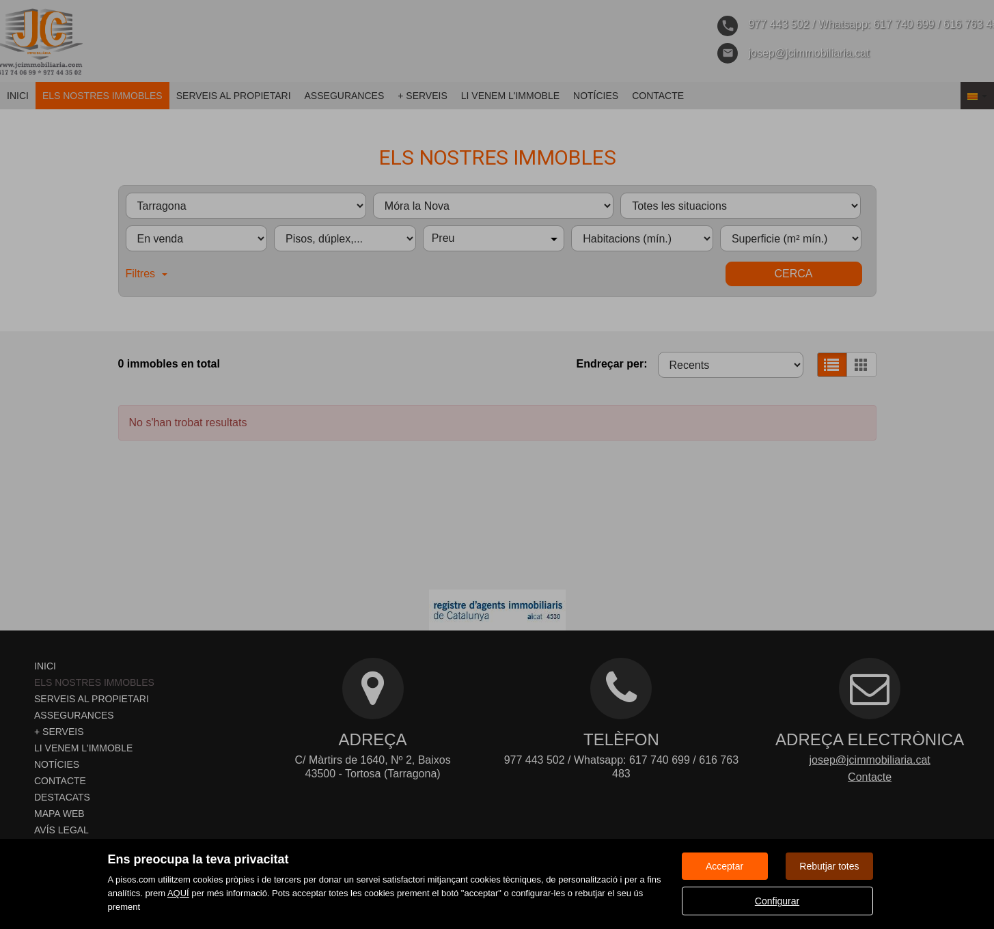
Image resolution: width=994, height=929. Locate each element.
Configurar (777, 901)
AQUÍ (178, 893)
